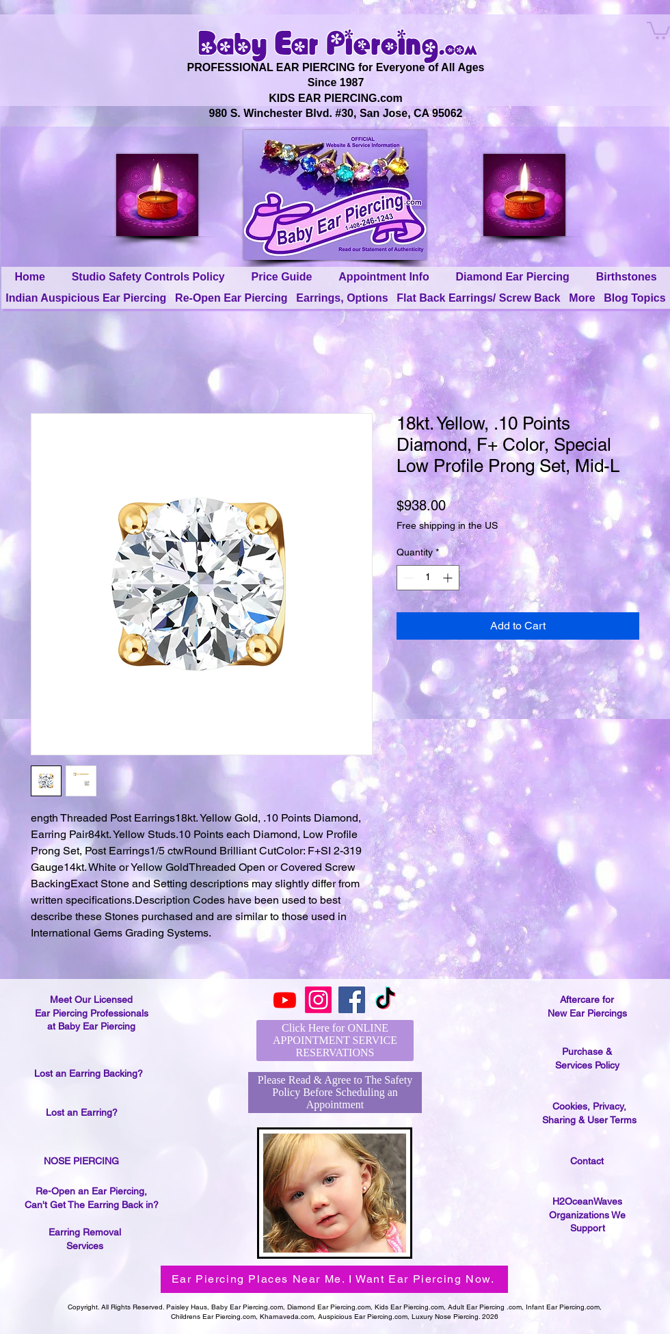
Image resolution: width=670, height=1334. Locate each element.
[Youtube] (284, 999)
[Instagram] (318, 999)
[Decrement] (407, 578)
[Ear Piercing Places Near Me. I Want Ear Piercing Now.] (334, 1279)
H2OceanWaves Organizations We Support (587, 1214)
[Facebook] (351, 999)
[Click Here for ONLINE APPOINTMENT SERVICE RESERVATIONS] (335, 1040)
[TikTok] (385, 999)
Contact (587, 1160)
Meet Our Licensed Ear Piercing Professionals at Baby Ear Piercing (91, 1013)
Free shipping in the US (447, 525)
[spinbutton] (428, 578)
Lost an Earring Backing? (88, 1073)
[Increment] (448, 578)
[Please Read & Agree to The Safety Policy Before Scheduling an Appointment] (335, 1092)
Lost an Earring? (82, 1112)
